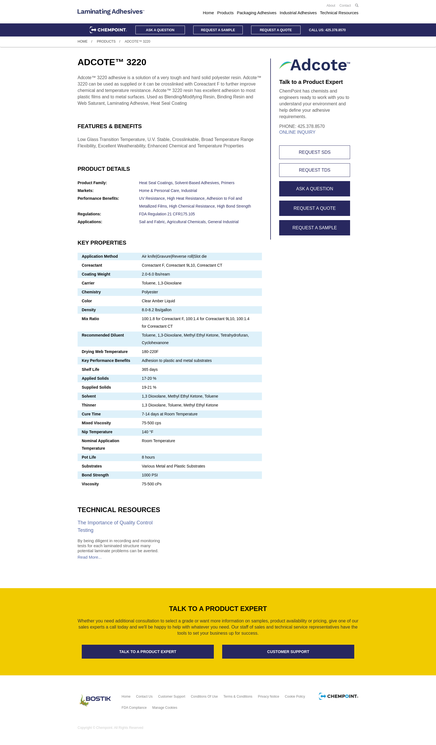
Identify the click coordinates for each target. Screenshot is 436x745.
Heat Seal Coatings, (157, 183)
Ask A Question (314, 188)
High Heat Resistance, (186, 198)
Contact (345, 6)
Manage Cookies (164, 708)
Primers (227, 183)
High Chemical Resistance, (193, 206)
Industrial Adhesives (298, 12)
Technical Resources (339, 12)
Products (225, 12)
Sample (218, 30)
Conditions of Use (204, 696)
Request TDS (314, 170)
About (330, 6)
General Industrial (223, 222)
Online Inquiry (297, 132)
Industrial (189, 190)
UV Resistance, (153, 198)
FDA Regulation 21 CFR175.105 (167, 214)
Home (208, 12)
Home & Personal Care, (160, 190)
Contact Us (144, 696)
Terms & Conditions (238, 696)
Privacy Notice (268, 696)
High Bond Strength (234, 206)
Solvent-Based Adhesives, (198, 183)
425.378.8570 (335, 30)
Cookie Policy (295, 696)
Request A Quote (315, 208)
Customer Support (171, 696)
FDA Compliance (134, 708)
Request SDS (314, 152)
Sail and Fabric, (153, 222)
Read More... (90, 557)
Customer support (288, 651)
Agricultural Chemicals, (187, 222)
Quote (276, 30)
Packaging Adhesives (257, 12)
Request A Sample (315, 227)
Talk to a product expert (147, 651)
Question (160, 30)
